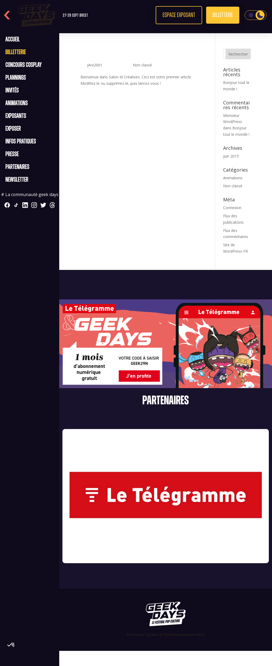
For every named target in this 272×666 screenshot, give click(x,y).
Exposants (15, 116)
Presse (12, 154)
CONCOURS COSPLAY (23, 65)
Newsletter (16, 180)
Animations (16, 103)
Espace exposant (179, 15)
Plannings (15, 78)
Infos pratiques (20, 141)
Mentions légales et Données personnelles (166, 634)
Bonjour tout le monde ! (126, 55)
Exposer (13, 129)
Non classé (142, 64)
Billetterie (222, 15)
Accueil (12, 39)
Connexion (232, 207)
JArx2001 (94, 64)
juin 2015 (231, 156)
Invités (12, 90)
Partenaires (17, 167)
